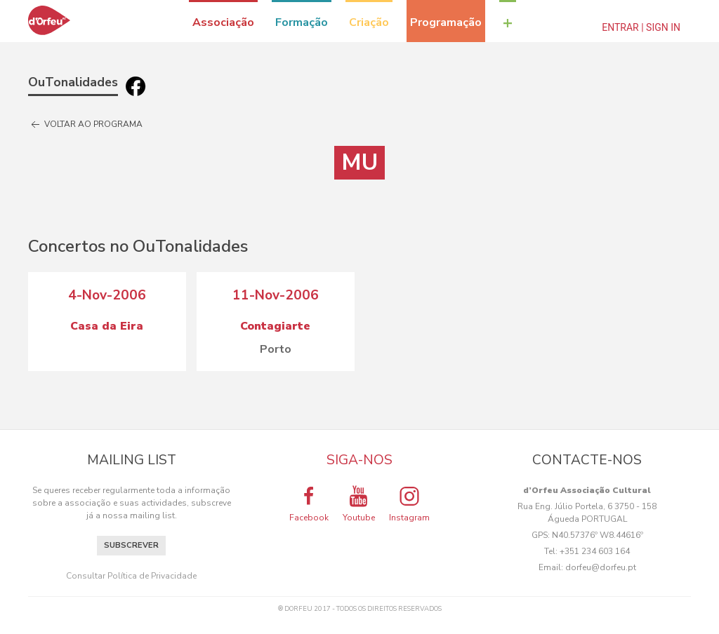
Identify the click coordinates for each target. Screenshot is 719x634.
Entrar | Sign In (641, 27)
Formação (301, 22)
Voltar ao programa (85, 125)
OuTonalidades (73, 82)
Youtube (359, 503)
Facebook (309, 503)
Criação (369, 22)
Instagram (409, 503)
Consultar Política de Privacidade (131, 575)
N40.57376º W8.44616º (597, 535)
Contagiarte (275, 326)
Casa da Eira (106, 326)
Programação (446, 22)
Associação (223, 22)
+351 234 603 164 (595, 551)
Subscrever (131, 545)
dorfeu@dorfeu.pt (600, 567)
